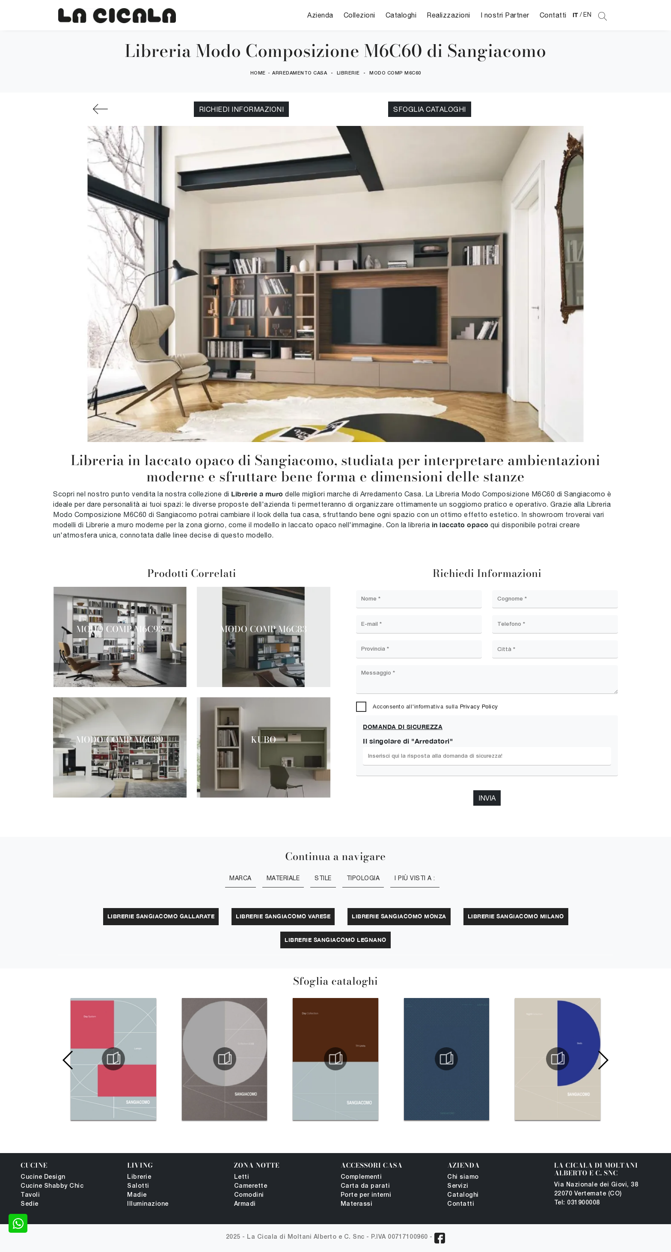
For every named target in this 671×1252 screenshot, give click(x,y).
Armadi (245, 1204)
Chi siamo (463, 1177)
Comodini (249, 1195)
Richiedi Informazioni (241, 109)
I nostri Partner (505, 15)
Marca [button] (240, 878)
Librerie (348, 73)
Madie (137, 1195)
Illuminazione (148, 1204)
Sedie (30, 1204)
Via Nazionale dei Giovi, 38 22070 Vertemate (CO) (596, 1189)
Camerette (250, 1186)
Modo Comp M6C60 (395, 73)
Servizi (458, 1186)
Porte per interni (366, 1195)
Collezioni (359, 15)
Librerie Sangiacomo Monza (399, 916)
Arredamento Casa (299, 73)
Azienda (320, 15)
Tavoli (30, 1195)
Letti (241, 1177)
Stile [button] (323, 878)
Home (258, 73)
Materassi (357, 1204)
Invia (487, 798)
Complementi (361, 1177)
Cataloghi (401, 15)
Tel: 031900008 (577, 1203)
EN (587, 14)
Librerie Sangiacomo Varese (283, 916)
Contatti (553, 15)
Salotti (138, 1186)
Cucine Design (43, 1177)
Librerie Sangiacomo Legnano (335, 939)
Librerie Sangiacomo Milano (516, 916)
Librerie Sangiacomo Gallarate (161, 916)
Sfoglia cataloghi (429, 109)
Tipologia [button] (363, 878)
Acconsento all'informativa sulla (435, 706)
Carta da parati (365, 1186)
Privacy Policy (479, 706)
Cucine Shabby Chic (52, 1186)
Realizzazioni (448, 15)
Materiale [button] (283, 878)
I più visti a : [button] (415, 878)
